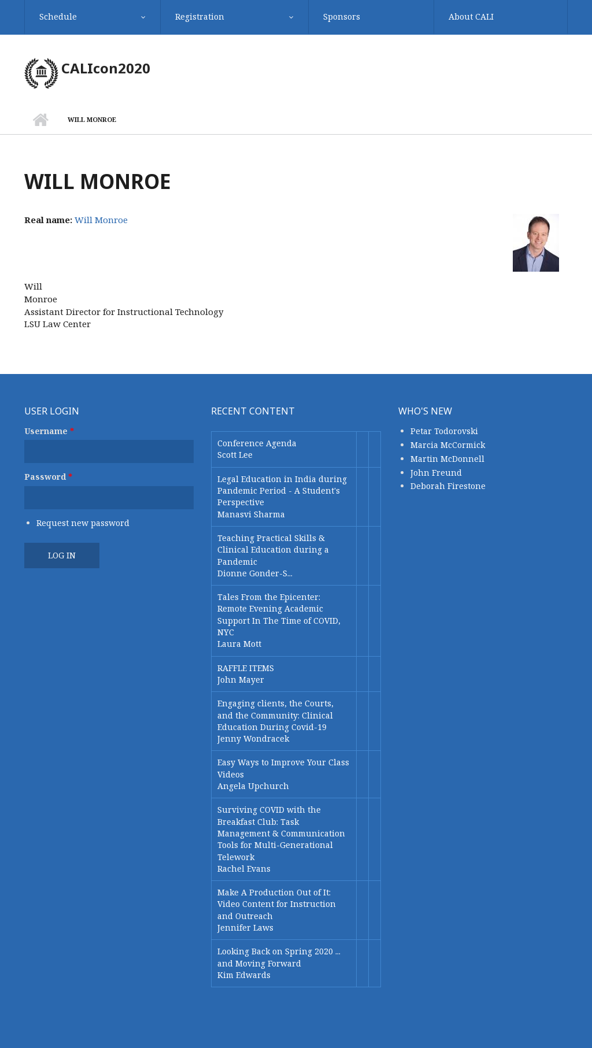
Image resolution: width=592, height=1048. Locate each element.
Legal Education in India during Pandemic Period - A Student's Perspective (282, 490)
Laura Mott (239, 643)
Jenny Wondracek (253, 738)
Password (48, 476)
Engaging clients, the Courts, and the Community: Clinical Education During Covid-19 (275, 715)
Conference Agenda (257, 443)
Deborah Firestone (448, 485)
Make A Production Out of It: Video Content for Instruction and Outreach (276, 904)
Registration (199, 16)
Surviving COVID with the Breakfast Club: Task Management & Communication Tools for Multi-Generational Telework (281, 833)
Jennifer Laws (245, 927)
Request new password (83, 522)
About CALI (471, 16)
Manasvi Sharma (251, 514)
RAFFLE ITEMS (245, 667)
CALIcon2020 (105, 67)
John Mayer (240, 679)
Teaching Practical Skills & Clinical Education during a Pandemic (273, 549)
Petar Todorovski (444, 430)
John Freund (436, 472)
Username (49, 430)
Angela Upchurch (253, 785)
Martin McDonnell (447, 458)
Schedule (58, 16)
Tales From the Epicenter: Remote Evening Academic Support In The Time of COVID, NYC (279, 614)
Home (40, 119)
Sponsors (341, 16)
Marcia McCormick (447, 444)
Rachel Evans (244, 868)
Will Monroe (101, 219)
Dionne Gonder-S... (255, 573)
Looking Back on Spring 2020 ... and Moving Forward (279, 957)
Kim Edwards (244, 974)
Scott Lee (235, 454)
